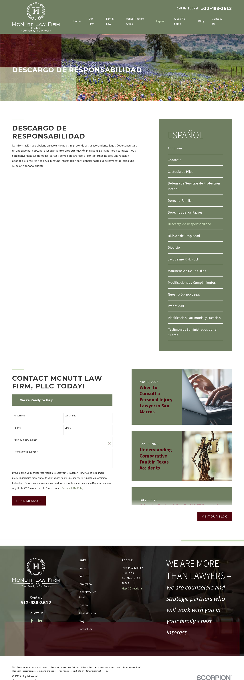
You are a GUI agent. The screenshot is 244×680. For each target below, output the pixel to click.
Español (83, 605)
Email (65, 427)
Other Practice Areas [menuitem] (135, 21)
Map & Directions (132, 588)
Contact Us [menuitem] (217, 21)
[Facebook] (32, 621)
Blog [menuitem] (201, 21)
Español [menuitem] (161, 21)
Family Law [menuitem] (110, 21)
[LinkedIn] (40, 621)
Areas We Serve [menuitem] (179, 21)
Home (82, 568)
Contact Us (85, 629)
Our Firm (83, 576)
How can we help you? (23, 451)
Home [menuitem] (77, 21)
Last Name (68, 415)
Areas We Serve (87, 613)
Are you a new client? (22, 439)
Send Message (26, 501)
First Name (17, 415)
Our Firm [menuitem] (91, 21)
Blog (81, 621)
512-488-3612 (216, 8)
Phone (14, 427)
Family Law (85, 584)
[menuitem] (195, 148)
